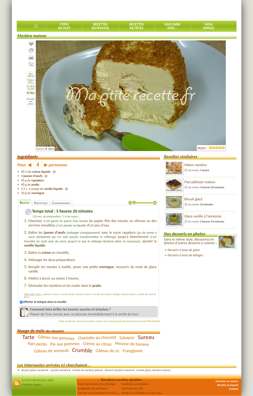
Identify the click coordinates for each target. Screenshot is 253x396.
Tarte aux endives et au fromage (97, 384)
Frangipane (133, 350)
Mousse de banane (132, 343)
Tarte (28, 337)
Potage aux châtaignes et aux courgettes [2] (147, 393)
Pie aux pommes (65, 344)
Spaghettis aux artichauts (92, 388)
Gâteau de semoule (51, 351)
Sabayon (126, 337)
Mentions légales (31, 384)
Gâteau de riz (108, 350)
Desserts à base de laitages (185, 255)
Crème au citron (97, 344)
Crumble (82, 350)
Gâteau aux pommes (56, 337)
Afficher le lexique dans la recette (43, 302)
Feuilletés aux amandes (135, 384)
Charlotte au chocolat (97, 337)
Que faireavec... (173, 26)
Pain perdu (37, 344)
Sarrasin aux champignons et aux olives (101, 393)
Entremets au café (132, 388)
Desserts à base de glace (184, 250)
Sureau (146, 337)
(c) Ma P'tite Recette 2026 (38, 380)
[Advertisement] (163, 10)
